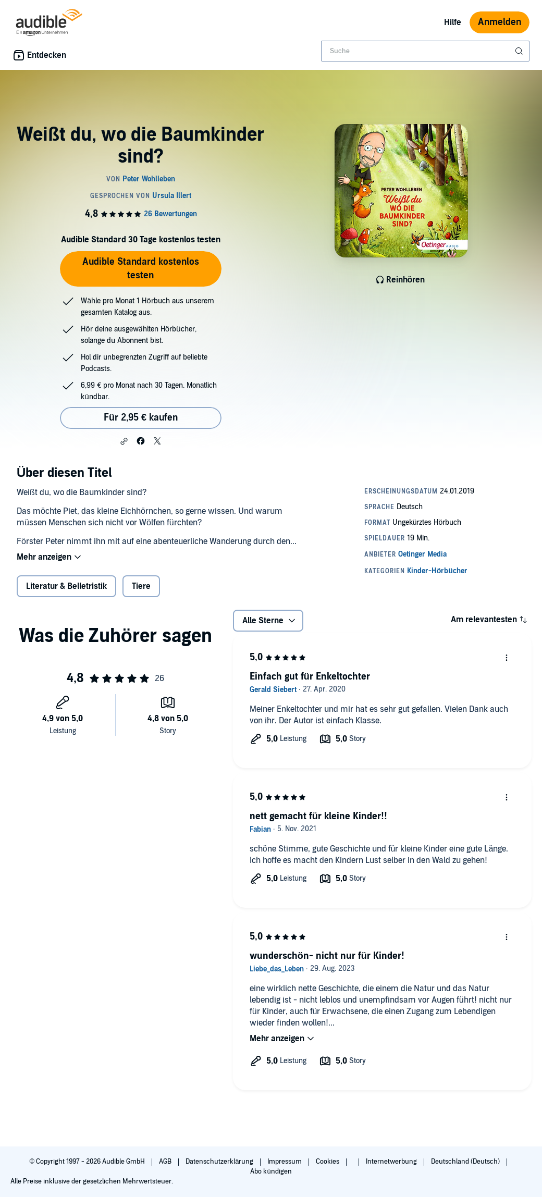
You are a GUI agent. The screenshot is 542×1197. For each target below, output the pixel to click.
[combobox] (425, 51)
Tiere (141, 586)
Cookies (328, 1161)
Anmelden (499, 22)
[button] (124, 441)
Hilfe (452, 22)
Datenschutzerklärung (220, 1161)
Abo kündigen (270, 1171)
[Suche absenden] (520, 51)
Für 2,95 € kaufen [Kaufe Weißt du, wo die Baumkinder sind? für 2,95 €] (141, 417)
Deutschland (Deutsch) (466, 1161)
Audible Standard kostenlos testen (140, 268)
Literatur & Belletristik (66, 586)
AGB (166, 1161)
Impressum (285, 1161)
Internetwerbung (392, 1161)
